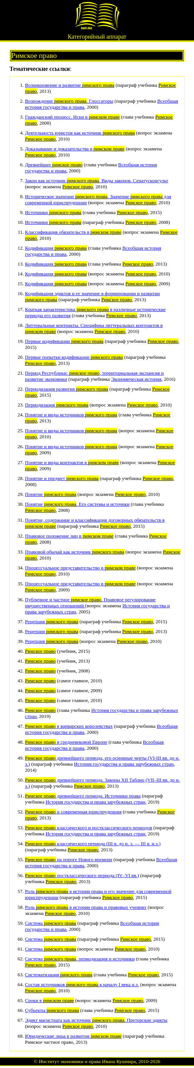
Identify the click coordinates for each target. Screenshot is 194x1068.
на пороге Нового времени (68, 859)
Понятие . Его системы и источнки (77, 504)
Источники (53, 212)
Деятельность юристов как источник (80, 133)
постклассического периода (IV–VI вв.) (82, 875)
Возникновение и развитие (69, 85)
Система (50, 923)
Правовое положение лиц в (69, 536)
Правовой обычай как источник (74, 552)
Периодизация (56, 405)
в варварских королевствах (69, 726)
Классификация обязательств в (73, 232)
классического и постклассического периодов (88, 827)
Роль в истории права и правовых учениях (85, 907)
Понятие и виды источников (71, 415)
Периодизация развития (66, 389)
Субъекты (52, 1010)
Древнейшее (53, 164)
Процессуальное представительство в (80, 568)
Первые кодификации (64, 341)
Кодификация (56, 248)
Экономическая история (136, 379)
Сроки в (49, 1000)
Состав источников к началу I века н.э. (82, 984)
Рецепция (51, 621)
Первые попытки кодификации (74, 357)
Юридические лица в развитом (73, 1036)
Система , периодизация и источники (80, 959)
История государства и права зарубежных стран (124, 764)
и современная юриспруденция (73, 812)
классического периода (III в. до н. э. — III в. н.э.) (92, 843)
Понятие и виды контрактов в (72, 462)
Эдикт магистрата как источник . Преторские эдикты (96, 1020)
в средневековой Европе (66, 742)
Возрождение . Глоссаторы (69, 101)
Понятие (50, 494)
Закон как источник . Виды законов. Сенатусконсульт (96, 180)
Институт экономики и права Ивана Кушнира (87, 1061)
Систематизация (58, 974)
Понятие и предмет (62, 478)
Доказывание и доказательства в (74, 149)
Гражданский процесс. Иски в (72, 117)
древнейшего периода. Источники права (83, 796)
